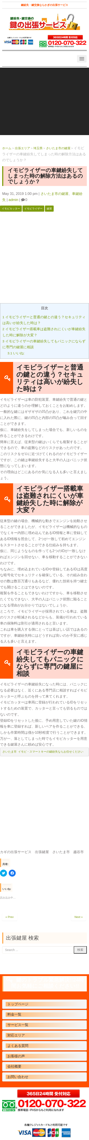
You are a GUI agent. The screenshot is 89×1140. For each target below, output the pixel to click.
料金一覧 (14, 1014)
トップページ (17, 1004)
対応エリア (16, 1035)
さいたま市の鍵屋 (54, 194)
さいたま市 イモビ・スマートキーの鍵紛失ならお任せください (43, 751)
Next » (78, 917)
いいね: (15, 353)
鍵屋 (49, 208)
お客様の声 (16, 1056)
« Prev (9, 917)
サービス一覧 (17, 1025)
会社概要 (14, 1066)
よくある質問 (17, 1046)
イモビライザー (33, 208)
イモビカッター (11, 208)
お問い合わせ (17, 1077)
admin (13, 200)
